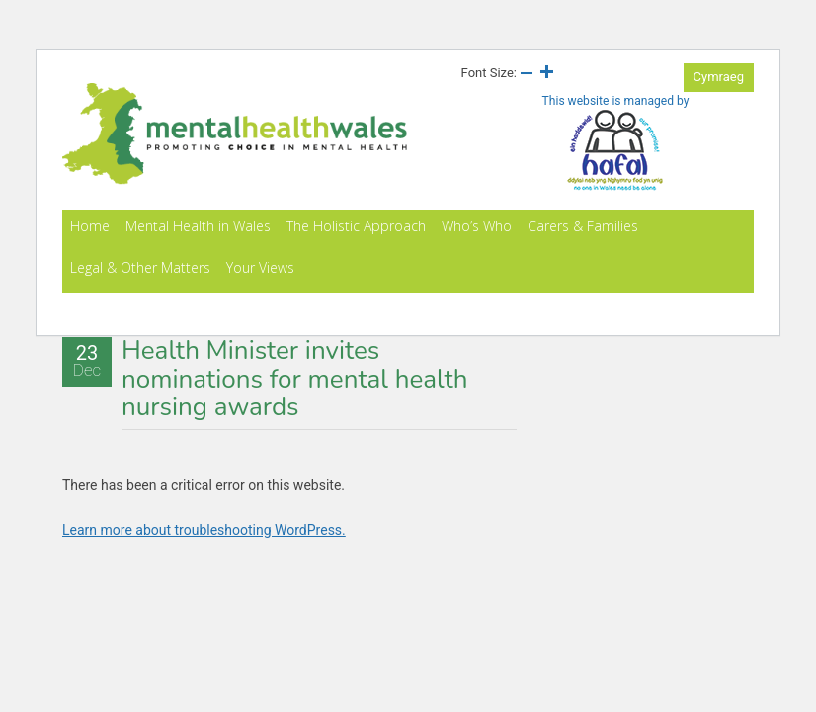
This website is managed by (616, 143)
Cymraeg (719, 76)
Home (90, 226)
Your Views (260, 267)
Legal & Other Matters (140, 267)
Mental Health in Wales (198, 226)
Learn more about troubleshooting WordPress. (204, 530)
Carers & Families (583, 226)
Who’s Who (477, 226)
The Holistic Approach (356, 226)
